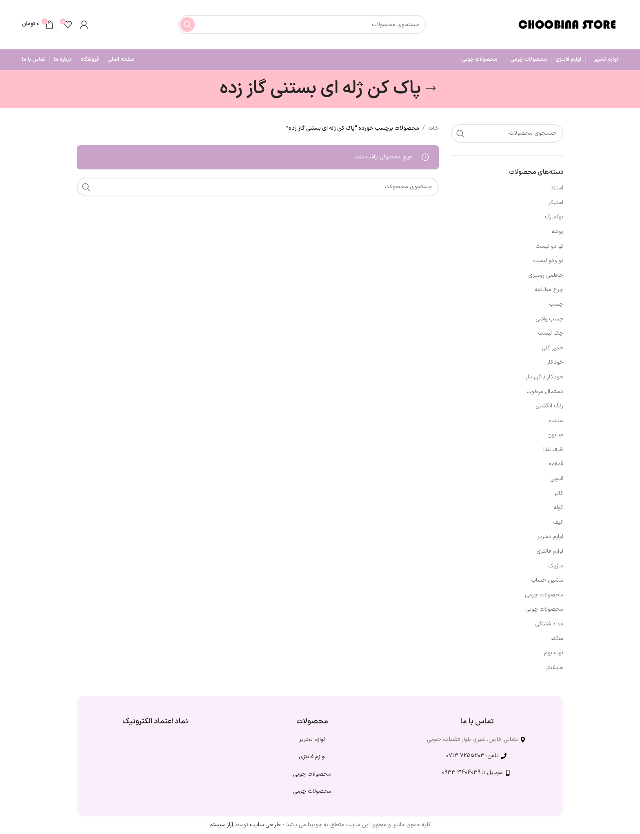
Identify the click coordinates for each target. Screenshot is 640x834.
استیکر (556, 202)
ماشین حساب (547, 580)
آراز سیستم (221, 825)
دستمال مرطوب (545, 391)
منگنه (557, 638)
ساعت (556, 420)
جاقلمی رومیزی (545, 275)
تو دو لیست (549, 246)
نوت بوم (553, 653)
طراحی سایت (265, 825)
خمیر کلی (552, 348)
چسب (556, 304)
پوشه (557, 231)
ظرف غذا (553, 449)
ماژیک (555, 566)
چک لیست (550, 333)
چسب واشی (549, 319)
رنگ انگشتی (549, 406)
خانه (433, 128)
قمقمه (556, 464)
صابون (555, 435)
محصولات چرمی (544, 595)
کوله (558, 507)
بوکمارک (554, 217)
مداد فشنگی (549, 624)
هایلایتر (554, 667)
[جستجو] (302, 24)
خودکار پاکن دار (544, 377)
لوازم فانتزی (549, 551)
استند (557, 188)
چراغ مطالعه (549, 289)
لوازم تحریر (550, 536)
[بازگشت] (431, 88)
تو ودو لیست (548, 260)
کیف (558, 522)
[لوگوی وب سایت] (567, 24)
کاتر (558, 493)
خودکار (555, 362)
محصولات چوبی (544, 609)
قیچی (556, 478)
